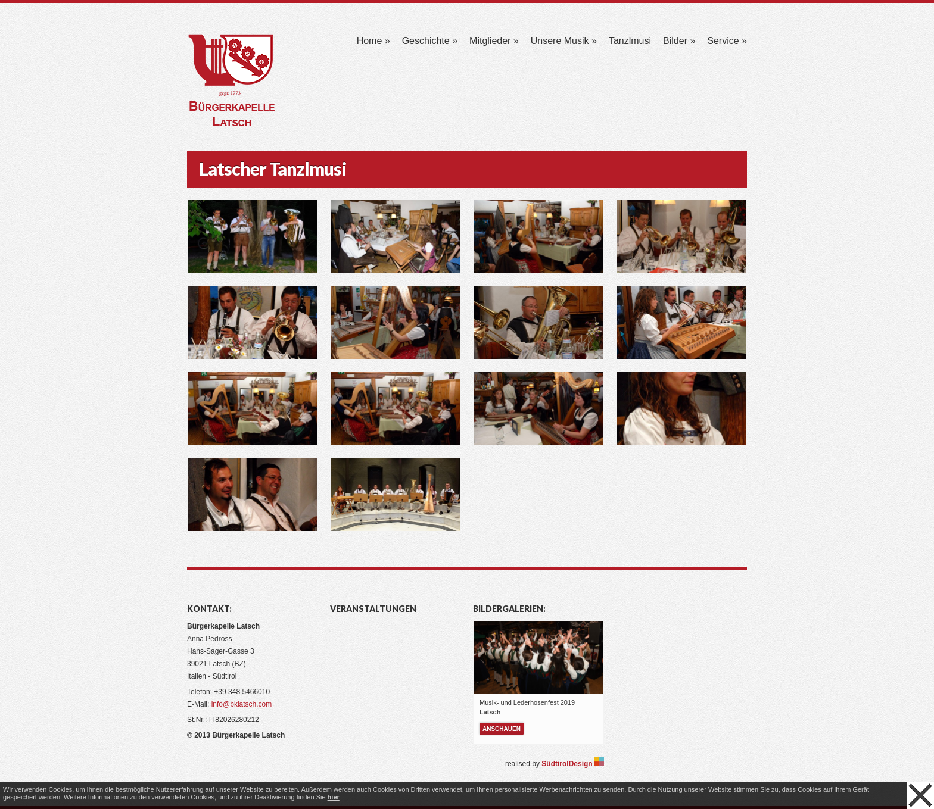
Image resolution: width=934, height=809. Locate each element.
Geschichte (429, 41)
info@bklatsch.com (241, 704)
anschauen (501, 729)
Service (727, 41)
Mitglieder (494, 41)
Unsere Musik (564, 41)
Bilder (679, 41)
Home (373, 41)
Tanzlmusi (630, 41)
